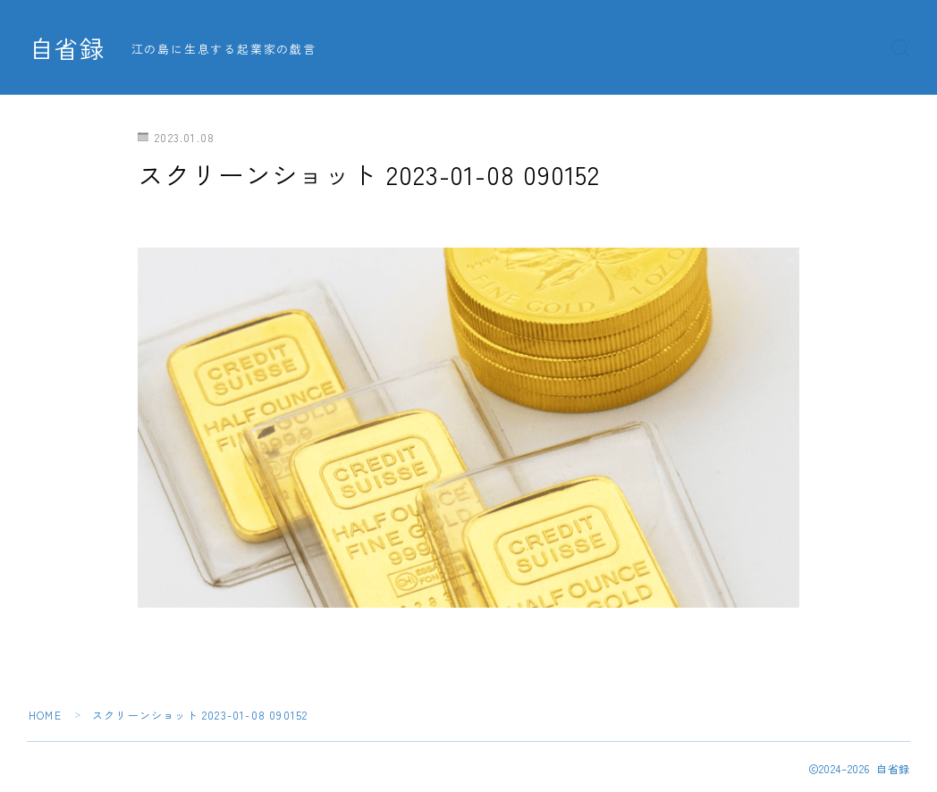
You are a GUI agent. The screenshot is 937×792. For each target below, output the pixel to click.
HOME (45, 714)
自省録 (67, 48)
